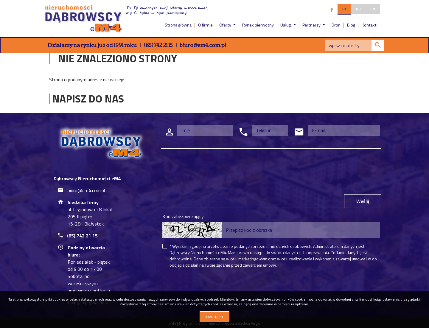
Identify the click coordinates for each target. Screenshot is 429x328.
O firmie (205, 25)
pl (344, 9)
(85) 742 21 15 (158, 44)
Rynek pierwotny (258, 25)
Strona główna (178, 25)
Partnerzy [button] (311, 25)
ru (358, 9)
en (372, 9)
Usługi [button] (286, 25)
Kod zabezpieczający (183, 216)
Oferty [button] (225, 25)
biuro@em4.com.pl (203, 44)
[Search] (354, 45)
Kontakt (369, 25)
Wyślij (362, 201)
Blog (351, 25)
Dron (336, 25)
